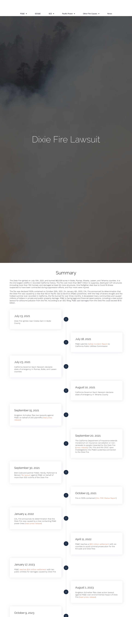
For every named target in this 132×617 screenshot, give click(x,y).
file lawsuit (25, 475)
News (109, 14)
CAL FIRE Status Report (106, 498)
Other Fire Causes (91, 14)
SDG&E (38, 14)
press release (81, 447)
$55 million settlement (99, 544)
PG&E (23, 14)
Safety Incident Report (97, 344)
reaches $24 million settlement (32, 569)
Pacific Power (68, 14)
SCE (51, 14)
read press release (33, 523)
